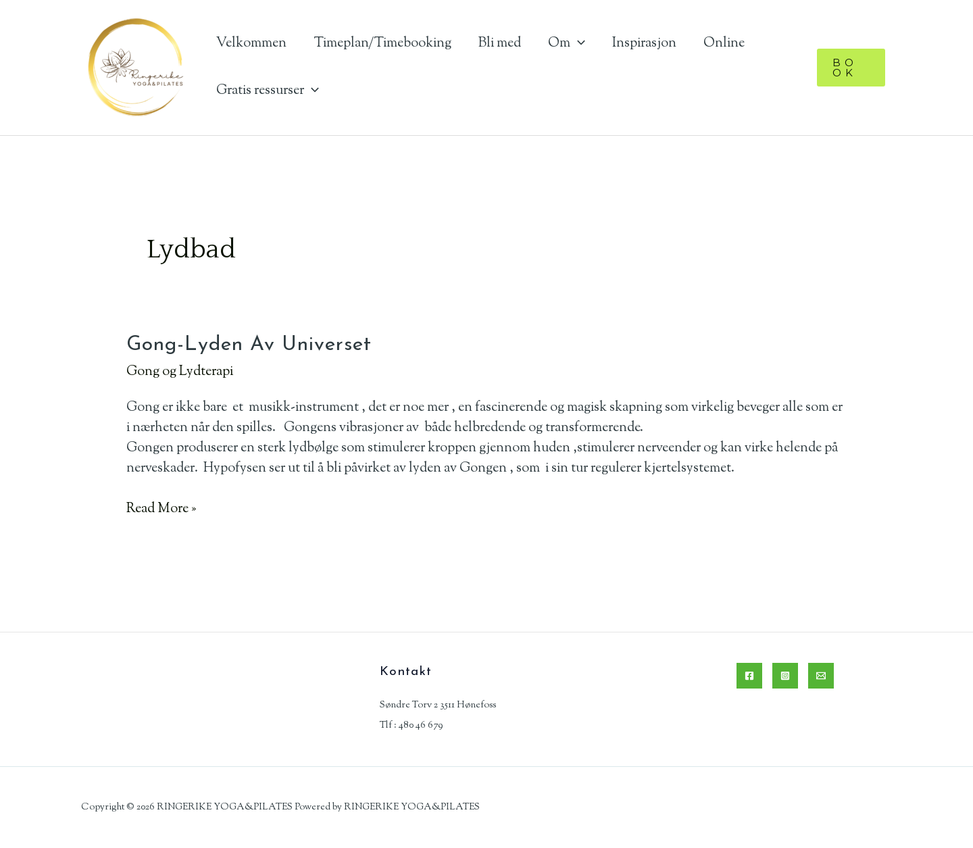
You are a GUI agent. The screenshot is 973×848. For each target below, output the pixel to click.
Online (724, 43)
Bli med (499, 43)
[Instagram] (785, 676)
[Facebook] (749, 676)
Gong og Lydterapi (179, 372)
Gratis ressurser (267, 91)
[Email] (821, 676)
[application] (577, 43)
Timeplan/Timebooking (382, 43)
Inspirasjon (644, 43)
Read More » (161, 509)
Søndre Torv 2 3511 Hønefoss (438, 705)
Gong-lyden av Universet (249, 344)
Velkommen (251, 43)
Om (566, 43)
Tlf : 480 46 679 (411, 725)
